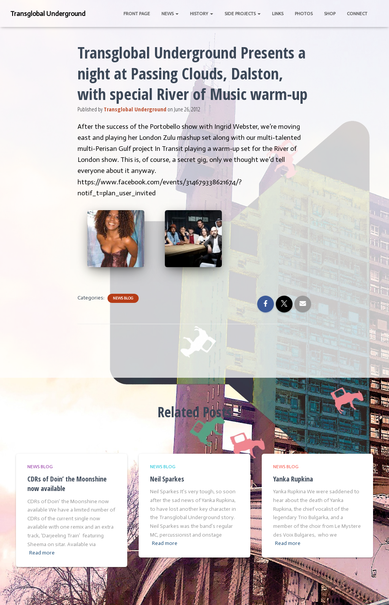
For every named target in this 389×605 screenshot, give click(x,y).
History (201, 13)
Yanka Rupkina (293, 478)
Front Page (136, 13)
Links (277, 13)
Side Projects (243, 13)
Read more (42, 553)
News (170, 13)
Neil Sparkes (167, 478)
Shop (329, 13)
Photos (304, 13)
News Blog (123, 298)
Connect (357, 13)
